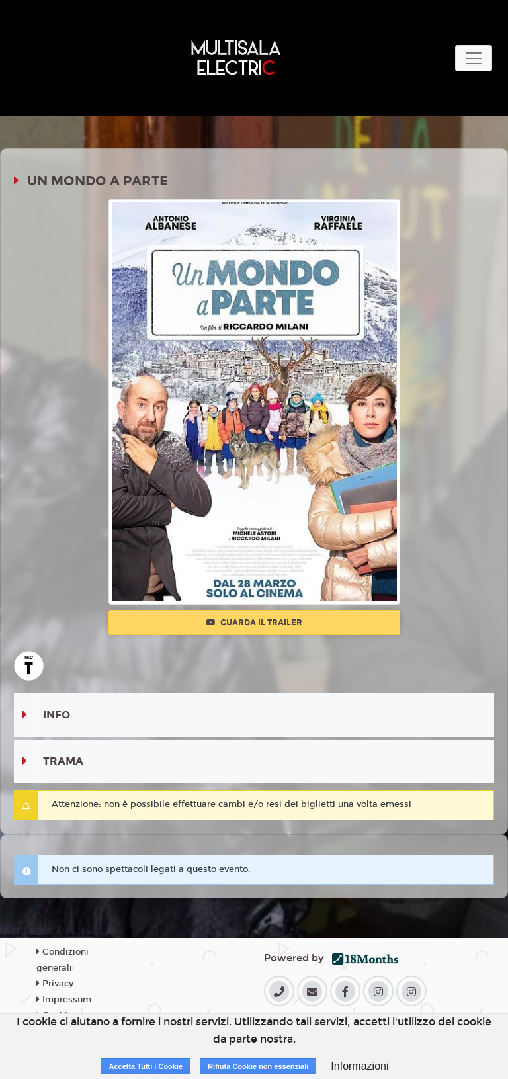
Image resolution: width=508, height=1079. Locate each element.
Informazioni (359, 1066)
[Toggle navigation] (473, 58)
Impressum (63, 999)
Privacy (54, 983)
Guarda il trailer (254, 622)
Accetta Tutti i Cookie (145, 1066)
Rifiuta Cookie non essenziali (258, 1066)
